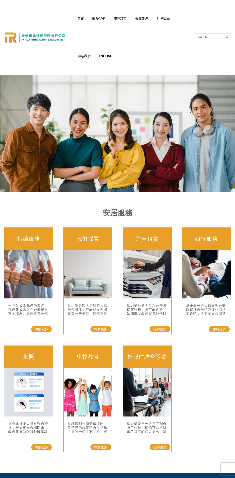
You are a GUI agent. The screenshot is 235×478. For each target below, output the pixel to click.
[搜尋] (228, 21)
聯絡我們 (173, 21)
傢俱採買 (88, 205)
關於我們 (103, 21)
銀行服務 (206, 205)
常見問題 (156, 21)
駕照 (28, 324)
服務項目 (121, 21)
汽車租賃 (147, 205)
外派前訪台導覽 (147, 324)
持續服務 (28, 205)
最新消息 (138, 21)
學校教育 (88, 324)
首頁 (90, 21)
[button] (41, 296)
